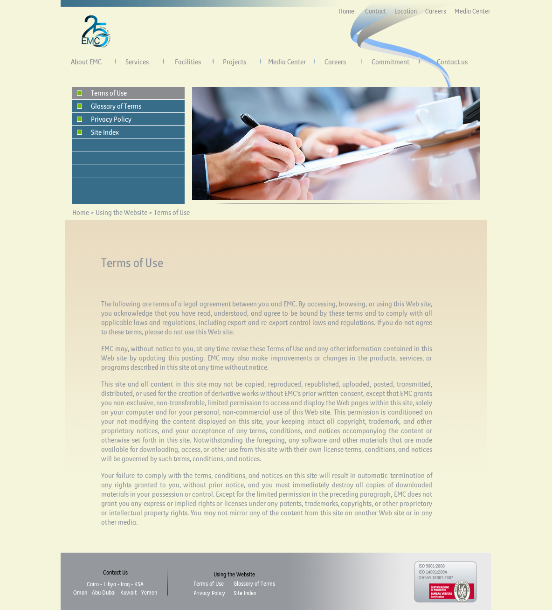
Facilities (188, 61)
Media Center (472, 11)
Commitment (390, 61)
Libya (110, 584)
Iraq (125, 584)
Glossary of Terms (116, 106)
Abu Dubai (104, 592)
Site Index (105, 132)
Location (405, 11)
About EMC (86, 61)
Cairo (93, 584)
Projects (234, 61)
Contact (375, 11)
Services (137, 61)
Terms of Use (109, 92)
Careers (435, 11)
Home (346, 11)
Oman (80, 592)
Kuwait (128, 592)
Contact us (452, 61)
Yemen (149, 592)
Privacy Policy (111, 119)
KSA (139, 584)
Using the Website (122, 212)
